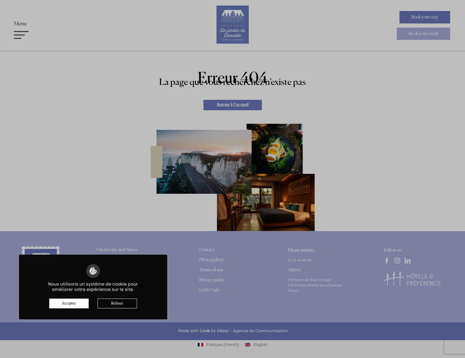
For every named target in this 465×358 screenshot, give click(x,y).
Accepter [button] (69, 303)
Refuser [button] (117, 303)
